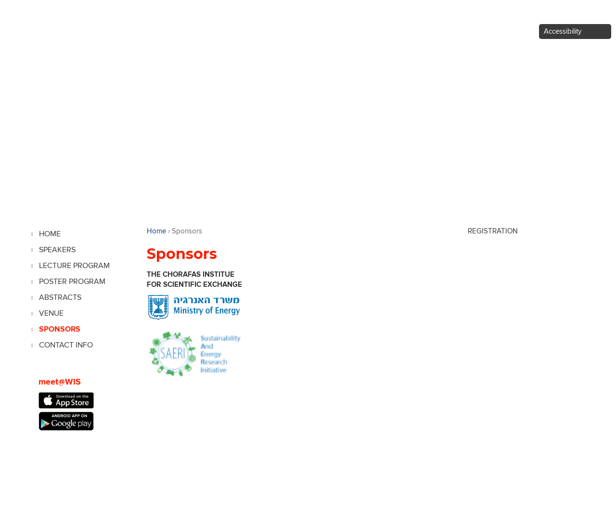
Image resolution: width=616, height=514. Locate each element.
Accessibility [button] (562, 31)
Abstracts (60, 297)
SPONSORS (59, 329)
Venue (51, 313)
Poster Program (72, 281)
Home (156, 231)
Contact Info (66, 345)
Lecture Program (74, 265)
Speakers (57, 250)
